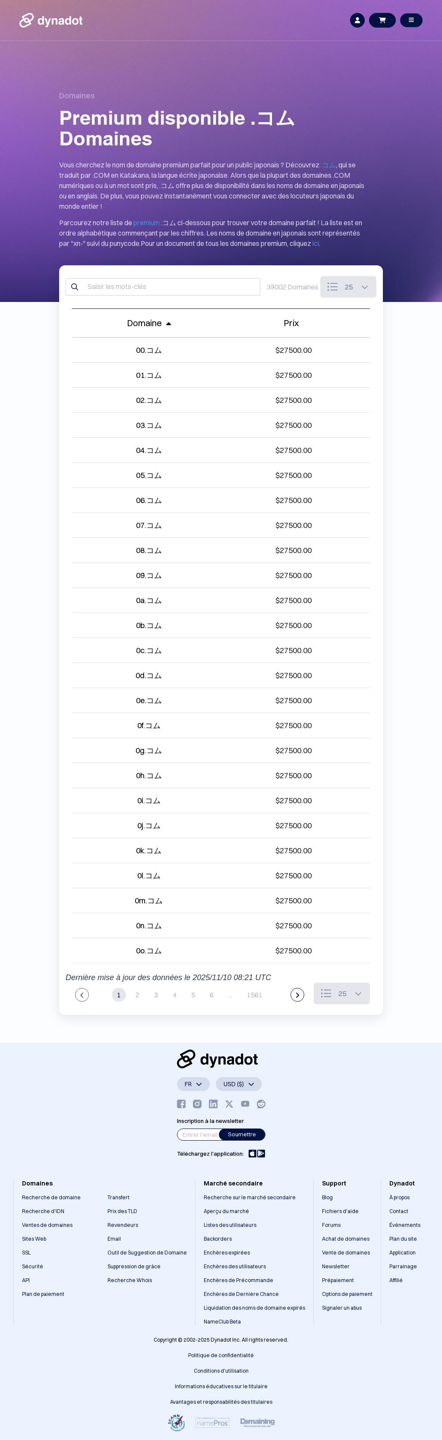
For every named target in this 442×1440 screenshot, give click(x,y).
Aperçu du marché (226, 1211)
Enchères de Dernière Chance (241, 1294)
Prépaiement (338, 1280)
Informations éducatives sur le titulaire (221, 1386)
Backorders (218, 1239)
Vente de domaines (346, 1252)
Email (114, 1239)
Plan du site (403, 1239)
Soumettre (242, 1134)
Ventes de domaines (47, 1225)
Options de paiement (347, 1294)
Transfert (118, 1197)
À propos (399, 1197)
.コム (328, 164)
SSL (26, 1252)
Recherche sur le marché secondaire (250, 1197)
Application (402, 1252)
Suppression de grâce (134, 1266)
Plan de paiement (43, 1294)
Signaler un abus (342, 1308)
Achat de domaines (345, 1239)
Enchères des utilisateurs (235, 1266)
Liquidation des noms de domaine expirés (254, 1308)
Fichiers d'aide (340, 1211)
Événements (404, 1225)
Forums (331, 1225)
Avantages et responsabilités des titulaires (221, 1402)
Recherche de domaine (51, 1197)
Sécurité (32, 1266)
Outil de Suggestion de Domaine (147, 1252)
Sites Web (34, 1239)
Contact (398, 1211)
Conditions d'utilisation (221, 1371)
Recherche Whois (129, 1280)
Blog (327, 1197)
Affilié (396, 1280)
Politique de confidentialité (221, 1355)
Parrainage (403, 1266)
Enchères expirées (227, 1252)
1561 (254, 994)
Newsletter (336, 1266)
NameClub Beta (222, 1321)
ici (316, 243)
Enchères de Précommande (238, 1280)
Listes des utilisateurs (230, 1225)
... (230, 994)
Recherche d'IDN (43, 1211)
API (26, 1280)
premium (146, 222)
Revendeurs (122, 1225)
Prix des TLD (122, 1211)
